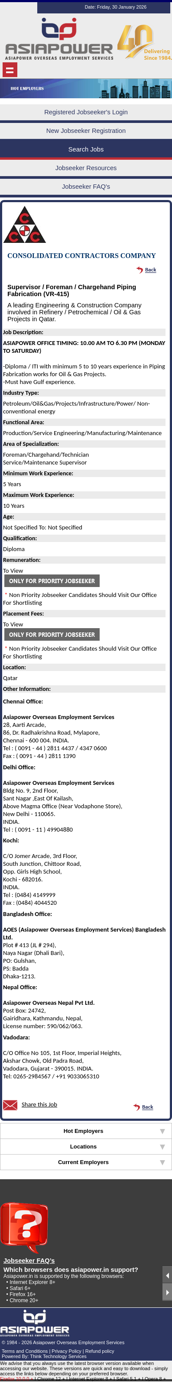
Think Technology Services (58, 1356)
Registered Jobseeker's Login (86, 112)
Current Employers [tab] (111, 1162)
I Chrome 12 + (50, 1378)
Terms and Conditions (25, 1351)
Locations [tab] (117, 1146)
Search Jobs (86, 149)
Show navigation (10, 69)
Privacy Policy (66, 1351)
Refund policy (99, 1351)
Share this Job (39, 1104)
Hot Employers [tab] (114, 1131)
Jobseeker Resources (86, 168)
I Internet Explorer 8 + (90, 1378)
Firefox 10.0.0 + (16, 1378)
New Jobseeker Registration (86, 130)
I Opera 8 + (154, 1378)
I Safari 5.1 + (128, 1378)
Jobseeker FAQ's (86, 186)
